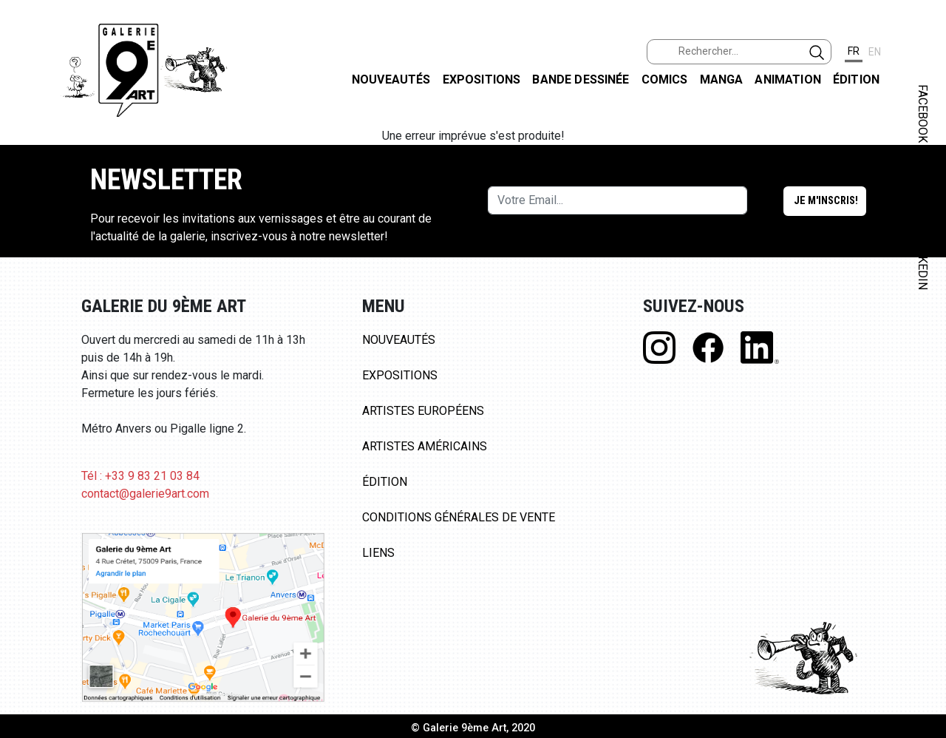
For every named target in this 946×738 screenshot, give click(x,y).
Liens (378, 553)
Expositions (482, 79)
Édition (856, 79)
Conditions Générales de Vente (458, 517)
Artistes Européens (423, 411)
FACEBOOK (923, 113)
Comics (665, 79)
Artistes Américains (424, 446)
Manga (721, 79)
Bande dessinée (580, 79)
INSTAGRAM (923, 190)
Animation (787, 79)
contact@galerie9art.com (145, 494)
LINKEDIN (923, 263)
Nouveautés (391, 79)
